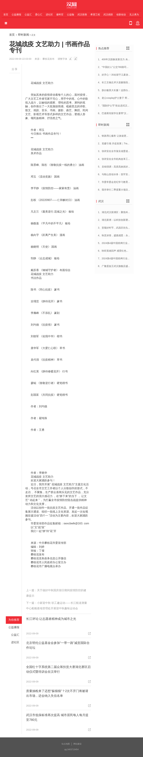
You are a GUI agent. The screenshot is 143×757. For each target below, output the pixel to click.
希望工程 (95, 14)
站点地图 (66, 744)
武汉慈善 (82, 14)
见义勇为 (134, 14)
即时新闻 (23, 34)
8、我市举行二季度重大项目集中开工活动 (120, 189)
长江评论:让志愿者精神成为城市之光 (51, 619)
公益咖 (70, 14)
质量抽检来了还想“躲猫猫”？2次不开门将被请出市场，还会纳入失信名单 (57, 693)
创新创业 (121, 14)
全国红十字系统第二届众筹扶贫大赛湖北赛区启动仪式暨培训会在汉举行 (58, 669)
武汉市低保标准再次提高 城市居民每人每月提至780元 (57, 717)
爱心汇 (38, 14)
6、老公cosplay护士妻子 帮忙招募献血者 (119, 98)
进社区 (49, 14)
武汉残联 (108, 14)
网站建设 (77, 744)
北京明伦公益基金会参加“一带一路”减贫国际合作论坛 (58, 645)
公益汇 (28, 14)
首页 (5, 14)
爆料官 (59, 14)
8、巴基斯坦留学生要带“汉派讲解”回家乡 (119, 113)
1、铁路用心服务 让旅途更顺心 (114, 135)
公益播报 (16, 14)
